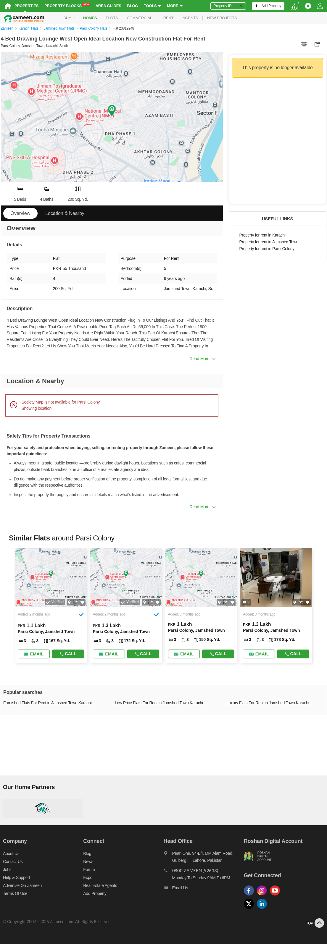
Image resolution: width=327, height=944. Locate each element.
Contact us (13, 861)
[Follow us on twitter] (250, 909)
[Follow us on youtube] (276, 895)
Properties (26, 6)
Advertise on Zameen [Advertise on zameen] (22, 885)
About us (11, 853)
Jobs (7, 869)
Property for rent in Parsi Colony (266, 249)
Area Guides (108, 6)
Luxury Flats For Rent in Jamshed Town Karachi (267, 703)
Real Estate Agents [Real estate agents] (100, 885)
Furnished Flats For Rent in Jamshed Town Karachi (47, 703)
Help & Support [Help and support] (16, 877)
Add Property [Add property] (94, 893)
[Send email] (34, 654)
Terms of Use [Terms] (15, 893)
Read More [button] (202, 358)
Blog (132, 6)
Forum (89, 869)
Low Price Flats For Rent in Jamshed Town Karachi (159, 703)
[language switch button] (294, 6)
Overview (20, 213)
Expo (87, 877)
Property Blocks (67, 5)
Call (67, 653)
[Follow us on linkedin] (263, 909)
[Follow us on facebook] (250, 895)
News (88, 861)
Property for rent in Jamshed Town (269, 242)
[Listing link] (51, 605)
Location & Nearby (64, 213)
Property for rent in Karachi (262, 235)
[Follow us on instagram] (263, 895)
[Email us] (204, 889)
